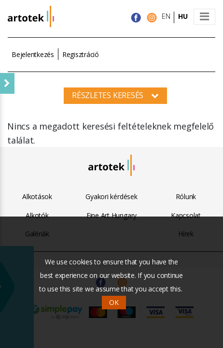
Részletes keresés (115, 95)
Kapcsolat (186, 215)
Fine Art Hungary (111, 215)
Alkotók (37, 215)
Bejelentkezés (33, 54)
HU (183, 16)
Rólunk (186, 196)
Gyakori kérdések (111, 196)
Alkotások (37, 196)
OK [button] (114, 302)
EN (166, 16)
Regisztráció (80, 54)
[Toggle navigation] (204, 17)
